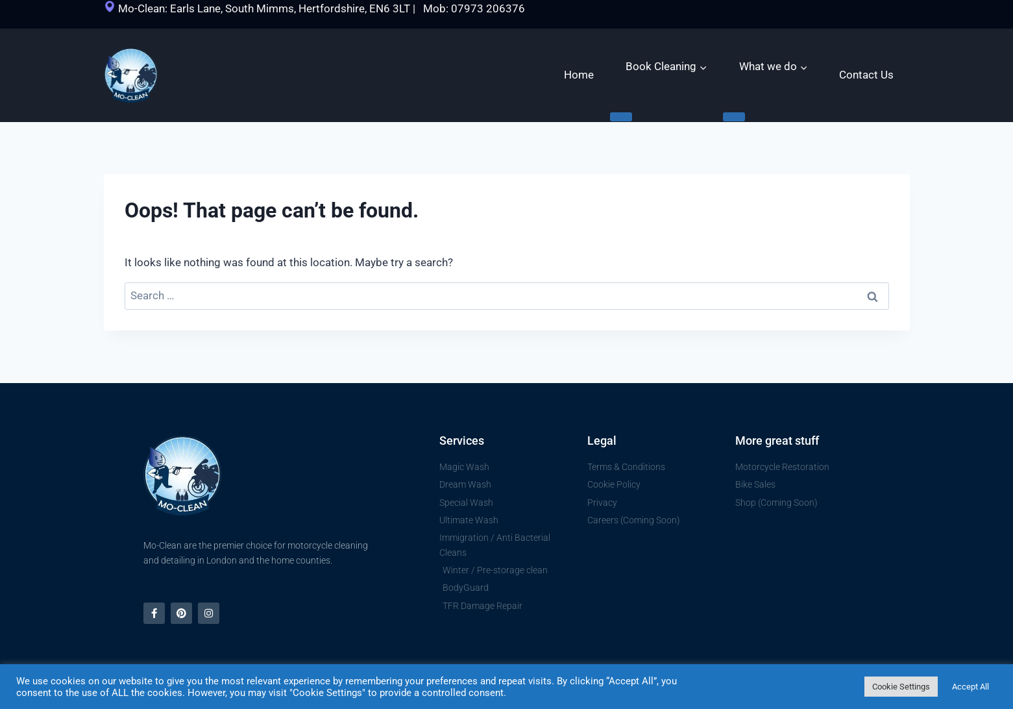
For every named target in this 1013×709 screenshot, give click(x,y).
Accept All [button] (970, 686)
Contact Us (866, 74)
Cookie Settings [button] (901, 686)
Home (579, 74)
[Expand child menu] (621, 116)
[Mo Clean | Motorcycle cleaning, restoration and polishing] (131, 75)
